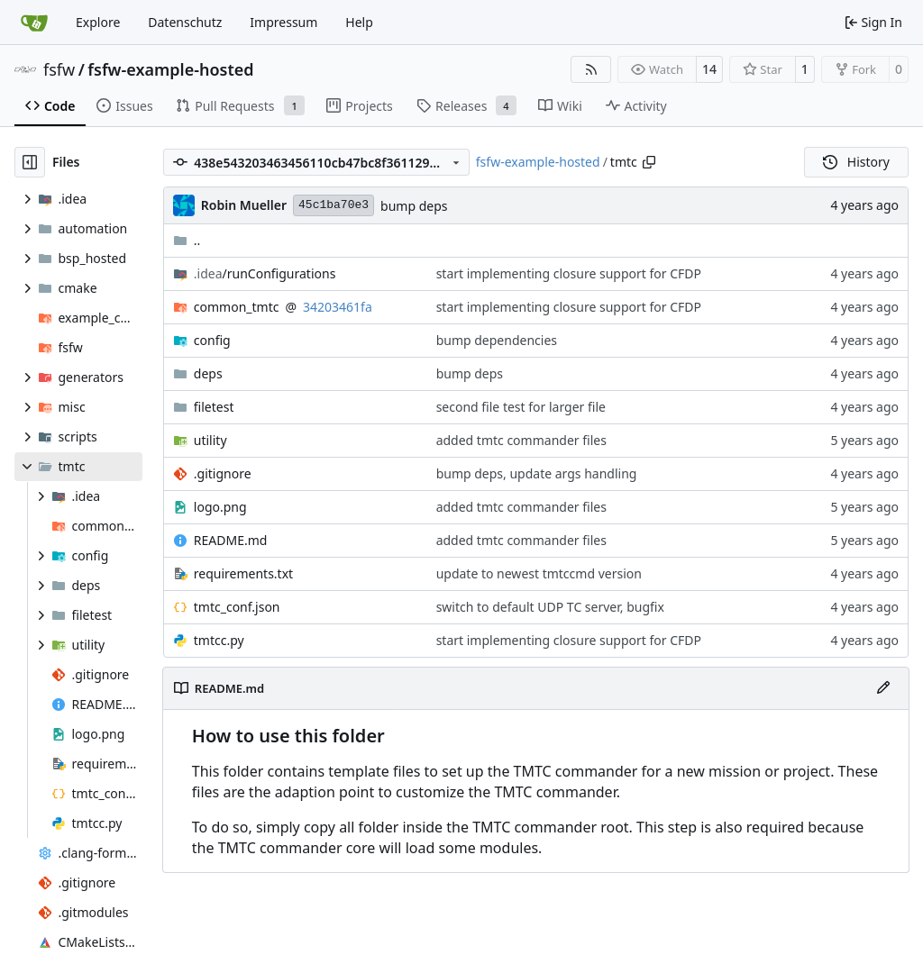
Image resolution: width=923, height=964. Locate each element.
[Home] (34, 22)
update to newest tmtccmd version (539, 573)
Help (359, 22)
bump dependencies (496, 340)
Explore (98, 22)
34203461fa (337, 306)
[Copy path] (649, 162)
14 (709, 68)
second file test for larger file (521, 406)
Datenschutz (185, 22)
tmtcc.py (219, 640)
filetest (214, 406)
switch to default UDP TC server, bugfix (550, 606)
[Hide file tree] (29, 162)
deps (208, 373)
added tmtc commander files (521, 440)
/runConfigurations (265, 273)
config (212, 340)
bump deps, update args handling (536, 473)
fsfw (59, 69)
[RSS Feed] (591, 69)
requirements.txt (243, 573)
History (856, 161)
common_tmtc (236, 306)
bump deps (413, 205)
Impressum (283, 22)
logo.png (220, 506)
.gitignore (222, 473)
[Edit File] (883, 688)
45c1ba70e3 (333, 205)
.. (187, 240)
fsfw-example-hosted (170, 69)
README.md (231, 540)
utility (210, 440)
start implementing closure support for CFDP (568, 273)
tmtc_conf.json (237, 606)
